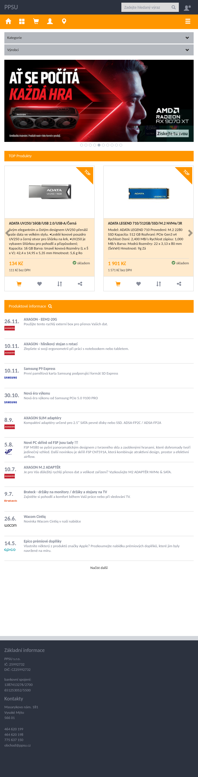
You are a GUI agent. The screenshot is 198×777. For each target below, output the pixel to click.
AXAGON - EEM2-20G (40, 319)
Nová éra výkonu (37, 393)
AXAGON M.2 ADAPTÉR (42, 467)
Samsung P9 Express (39, 368)
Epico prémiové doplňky (43, 541)
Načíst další (98, 567)
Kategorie (98, 37)
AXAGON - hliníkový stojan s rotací (51, 344)
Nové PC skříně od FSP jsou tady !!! (51, 442)
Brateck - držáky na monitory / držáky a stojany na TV (65, 492)
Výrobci (98, 50)
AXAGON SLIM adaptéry (42, 418)
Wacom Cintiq (35, 516)
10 (120, 145)
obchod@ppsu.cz (17, 745)
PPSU (11, 7)
